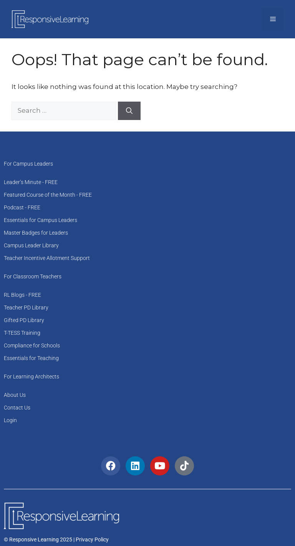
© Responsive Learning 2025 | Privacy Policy (56, 539)
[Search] (129, 111)
